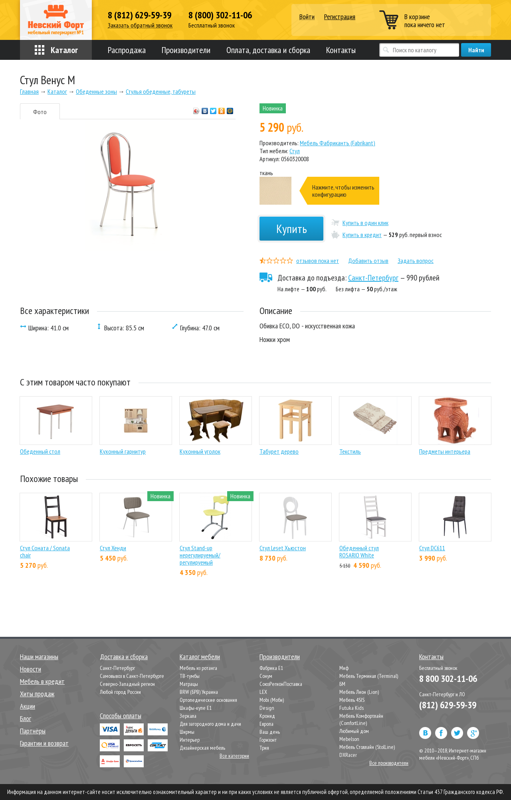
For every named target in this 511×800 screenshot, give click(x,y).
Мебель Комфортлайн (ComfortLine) (361, 719)
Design (266, 707)
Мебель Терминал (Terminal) (368, 676)
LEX (263, 691)
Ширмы (187, 731)
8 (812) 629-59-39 (139, 15)
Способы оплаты (120, 715)
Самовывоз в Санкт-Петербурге (132, 676)
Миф (344, 668)
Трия (264, 747)
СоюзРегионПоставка (280, 683)
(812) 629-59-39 (447, 705)
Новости (30, 669)
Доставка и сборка (124, 656)
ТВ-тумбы (190, 676)
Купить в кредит (362, 235)
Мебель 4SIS (351, 699)
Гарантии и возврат (44, 743)
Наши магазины (39, 656)
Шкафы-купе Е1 (196, 707)
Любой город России (120, 691)
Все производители (388, 762)
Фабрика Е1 (271, 668)
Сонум (265, 676)
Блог (25, 718)
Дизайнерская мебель (202, 747)
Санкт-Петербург (373, 278)
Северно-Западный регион (127, 683)
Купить (291, 228)
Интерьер (190, 739)
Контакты (341, 49)
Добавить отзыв (368, 260)
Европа (266, 723)
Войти (307, 17)
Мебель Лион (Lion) (359, 691)
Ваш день (269, 731)
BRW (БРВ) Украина (199, 691)
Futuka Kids (351, 707)
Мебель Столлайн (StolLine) (367, 747)
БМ (342, 683)
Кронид (267, 715)
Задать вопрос (416, 260)
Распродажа (127, 49)
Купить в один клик (365, 223)
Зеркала (188, 715)
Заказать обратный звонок (140, 25)
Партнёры (33, 730)
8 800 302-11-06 (448, 678)
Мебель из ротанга (198, 668)
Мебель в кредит (42, 681)
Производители (186, 49)
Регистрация (339, 16)
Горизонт (268, 739)
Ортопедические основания (208, 699)
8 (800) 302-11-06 (220, 15)
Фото (40, 112)
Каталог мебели (200, 656)
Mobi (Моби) (271, 699)
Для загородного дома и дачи (210, 723)
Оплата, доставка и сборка (268, 49)
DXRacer (348, 755)
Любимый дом (354, 731)
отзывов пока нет (317, 260)
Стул (294, 151)
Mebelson (349, 739)
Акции (27, 706)
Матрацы (189, 683)
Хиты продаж (37, 693)
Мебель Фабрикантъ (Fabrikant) (337, 143)
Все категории (234, 755)
